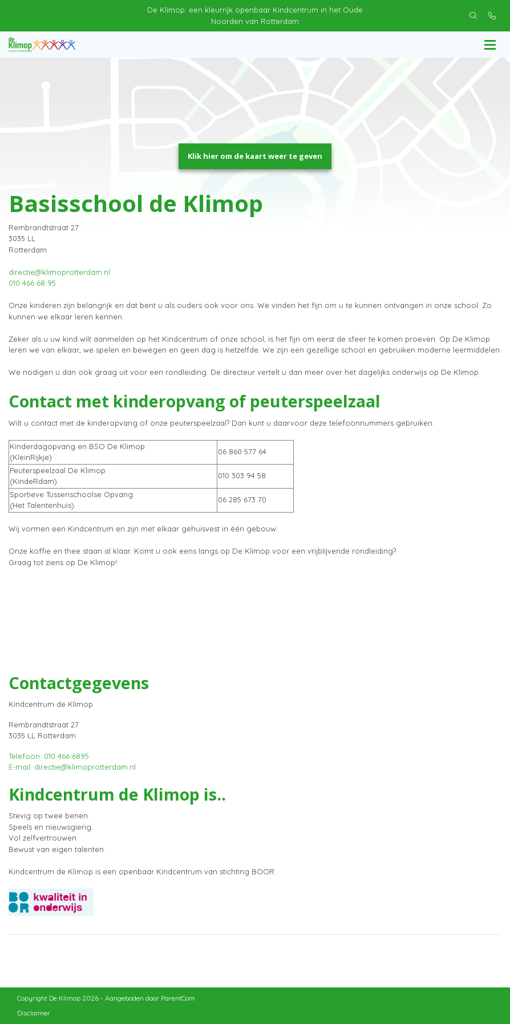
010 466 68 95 (32, 282)
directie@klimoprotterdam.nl (59, 272)
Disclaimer (33, 1013)
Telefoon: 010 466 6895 (49, 756)
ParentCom (178, 998)
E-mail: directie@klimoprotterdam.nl (72, 766)
